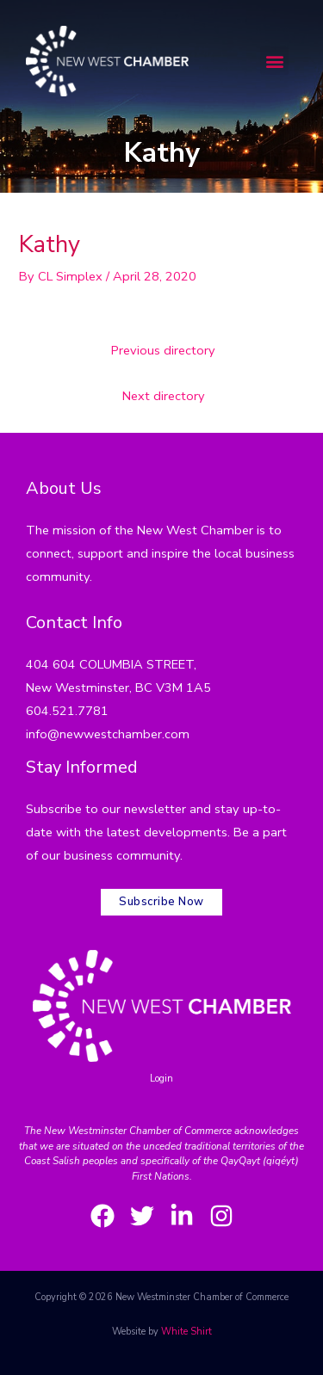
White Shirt (186, 1331)
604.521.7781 (67, 710)
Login (161, 1078)
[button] (274, 60)
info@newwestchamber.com (107, 734)
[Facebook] (102, 1216)
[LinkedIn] (182, 1216)
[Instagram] (221, 1216)
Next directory (163, 395)
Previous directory (163, 350)
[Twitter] (142, 1216)
